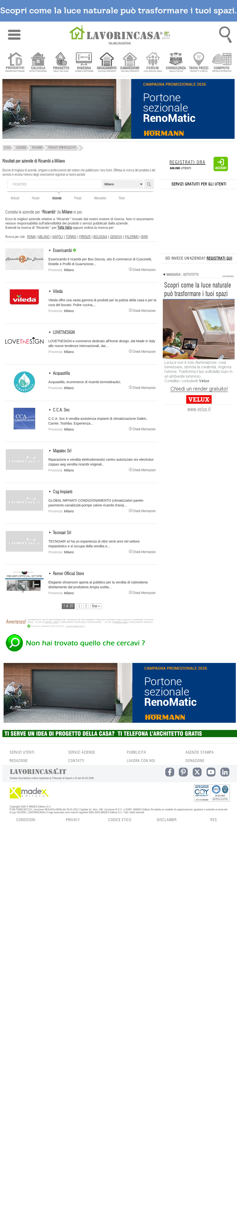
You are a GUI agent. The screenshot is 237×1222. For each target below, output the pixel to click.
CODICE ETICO (119, 820)
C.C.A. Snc (61, 410)
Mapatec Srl (62, 451)
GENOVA (116, 237)
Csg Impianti (62, 492)
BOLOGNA (100, 237)
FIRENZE (85, 237)
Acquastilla (61, 373)
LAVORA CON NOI (141, 761)
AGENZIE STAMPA (200, 752)
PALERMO (132, 237)
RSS (213, 820)
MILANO (44, 237)
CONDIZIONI (25, 820)
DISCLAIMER (167, 820)
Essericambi (63, 251)
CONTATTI (76, 761)
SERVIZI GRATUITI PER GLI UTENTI (198, 184)
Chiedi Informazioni (142, 269)
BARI (144, 237)
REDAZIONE (19, 761)
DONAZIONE (195, 761)
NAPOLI (57, 237)
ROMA (31, 237)
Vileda (57, 292)
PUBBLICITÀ (136, 752)
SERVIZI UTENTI (22, 752)
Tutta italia (64, 228)
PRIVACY (73, 820)
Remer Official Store (68, 574)
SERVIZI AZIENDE (81, 752)
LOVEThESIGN (64, 333)
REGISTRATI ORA (187, 162)
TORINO (71, 237)
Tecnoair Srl (62, 533)
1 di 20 (68, 606)
